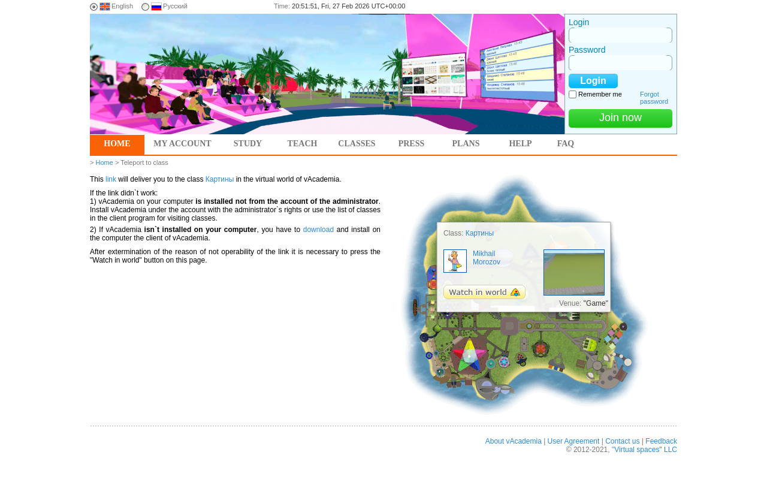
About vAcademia (513, 441)
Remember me (600, 94)
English (122, 6)
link (110, 179)
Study (248, 143)
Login (579, 22)
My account (182, 143)
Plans (466, 143)
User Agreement (574, 441)
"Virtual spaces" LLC (644, 449)
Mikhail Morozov (486, 257)
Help (520, 143)
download (318, 229)
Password (587, 50)
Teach (303, 143)
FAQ (566, 143)
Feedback (661, 441)
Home (117, 143)
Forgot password (654, 98)
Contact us (622, 441)
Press (411, 143)
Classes (356, 143)
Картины (220, 179)
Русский (175, 6)
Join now (620, 117)
